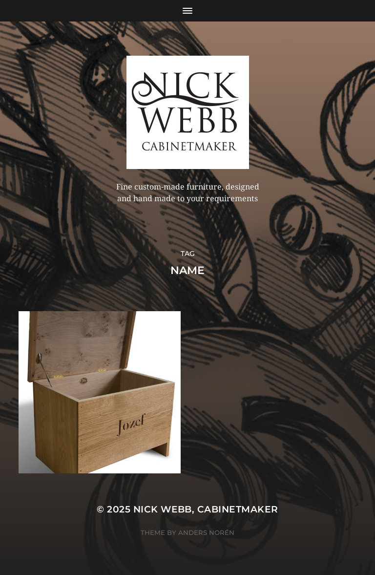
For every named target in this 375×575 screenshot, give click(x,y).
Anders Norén (206, 532)
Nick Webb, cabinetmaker (205, 509)
